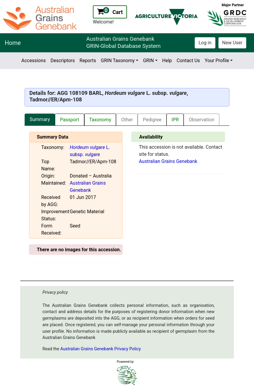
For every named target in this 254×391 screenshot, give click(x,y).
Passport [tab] (69, 120)
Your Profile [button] (217, 60)
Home (13, 42)
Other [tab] (127, 120)
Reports (88, 60)
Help (167, 60)
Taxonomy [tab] (100, 120)
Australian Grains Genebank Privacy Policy (100, 348)
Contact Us (188, 60)
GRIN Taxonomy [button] (118, 60)
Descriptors (62, 60)
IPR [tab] (175, 120)
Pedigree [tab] (152, 120)
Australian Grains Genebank (168, 161)
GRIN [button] (148, 60)
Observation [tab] (201, 120)
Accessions (33, 60)
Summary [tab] (40, 119)
